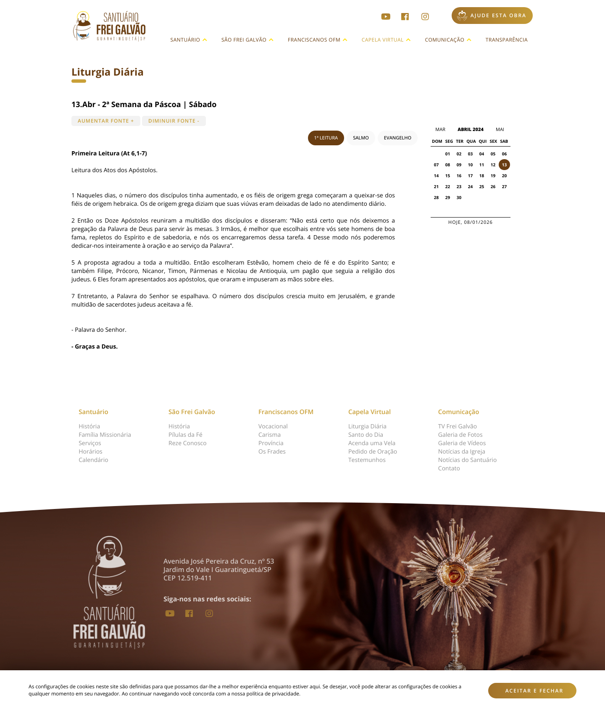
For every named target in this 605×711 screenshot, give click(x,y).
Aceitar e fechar (534, 690)
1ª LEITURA (326, 138)
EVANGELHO (397, 138)
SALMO (361, 138)
